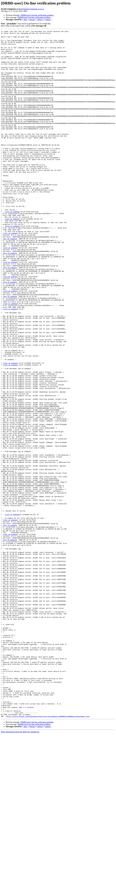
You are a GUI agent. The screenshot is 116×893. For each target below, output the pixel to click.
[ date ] (25, 20)
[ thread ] (32, 20)
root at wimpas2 (13, 248)
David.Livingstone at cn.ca (33, 9)
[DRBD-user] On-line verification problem (37, 15)
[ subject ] (40, 20)
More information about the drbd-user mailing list (20, 869)
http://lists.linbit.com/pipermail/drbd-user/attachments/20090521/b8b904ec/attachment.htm (48, 854)
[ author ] (47, 20)
